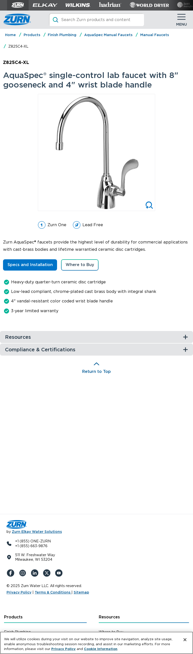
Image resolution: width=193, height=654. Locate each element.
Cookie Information (100, 649)
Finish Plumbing (62, 35)
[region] (96, 643)
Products (32, 35)
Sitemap (81, 592)
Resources (109, 617)
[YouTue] (60, 573)
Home (10, 35)
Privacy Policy (19, 592)
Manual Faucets (154, 35)
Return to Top (96, 371)
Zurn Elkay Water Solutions (37, 532)
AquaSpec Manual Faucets (108, 35)
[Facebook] (12, 573)
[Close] (184, 639)
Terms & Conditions (53, 592)
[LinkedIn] (36, 573)
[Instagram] (24, 573)
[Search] (96, 19)
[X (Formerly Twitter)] (48, 573)
